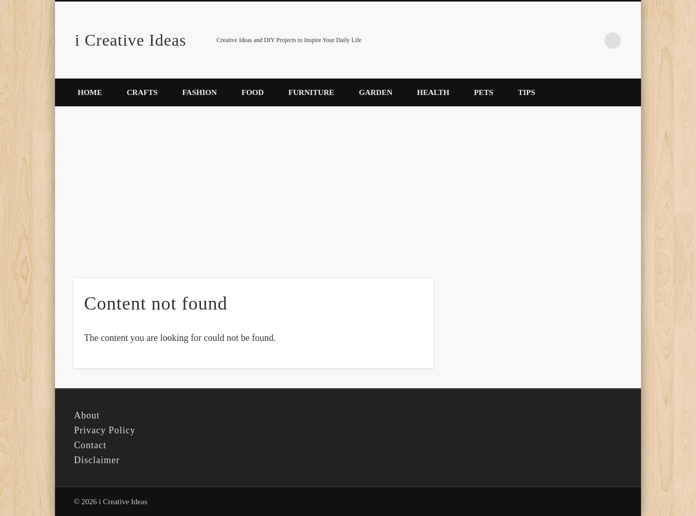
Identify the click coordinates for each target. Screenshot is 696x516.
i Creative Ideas (131, 40)
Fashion (199, 92)
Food (253, 92)
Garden (375, 92)
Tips (526, 92)
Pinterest (591, 40)
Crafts (142, 92)
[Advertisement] (348, 187)
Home (90, 92)
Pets (483, 92)
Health (433, 92)
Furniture (311, 92)
